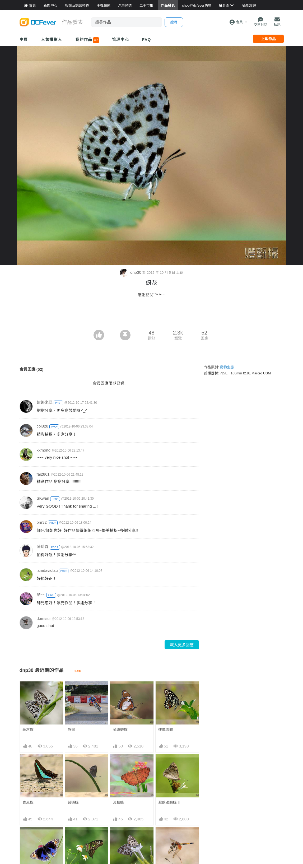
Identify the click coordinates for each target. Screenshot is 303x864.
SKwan (43, 498)
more (77, 670)
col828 (42, 426)
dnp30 (131, 272)
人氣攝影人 (51, 39)
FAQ (146, 39)
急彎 (71, 729)
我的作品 (87, 40)
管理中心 (120, 39)
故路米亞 (45, 402)
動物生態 (227, 367)
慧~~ (41, 594)
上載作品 (268, 39)
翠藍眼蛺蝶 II (169, 802)
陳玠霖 (43, 546)
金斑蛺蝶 (120, 729)
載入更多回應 (182, 645)
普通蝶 (73, 802)
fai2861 (43, 474)
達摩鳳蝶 (165, 729)
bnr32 (42, 522)
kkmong (44, 450)
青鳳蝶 (28, 802)
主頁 (24, 39)
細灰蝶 (28, 729)
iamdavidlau (47, 570)
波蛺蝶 (118, 802)
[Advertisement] (151, 315)
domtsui (44, 618)
